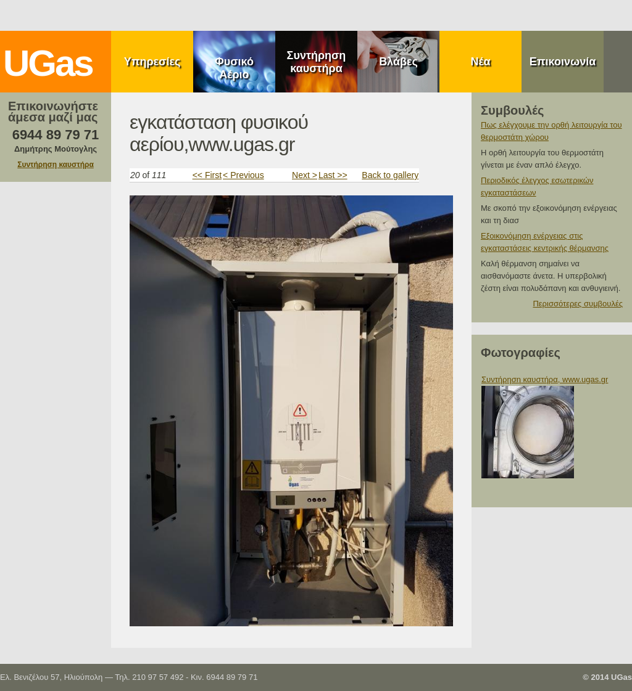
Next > (304, 175)
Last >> (332, 175)
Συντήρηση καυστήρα (316, 62)
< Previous (243, 175)
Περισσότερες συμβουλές (578, 303)
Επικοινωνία (563, 61)
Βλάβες (398, 61)
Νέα (480, 61)
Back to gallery (390, 175)
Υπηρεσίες (152, 61)
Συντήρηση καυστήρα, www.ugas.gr (544, 379)
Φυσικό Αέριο (234, 68)
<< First (207, 175)
